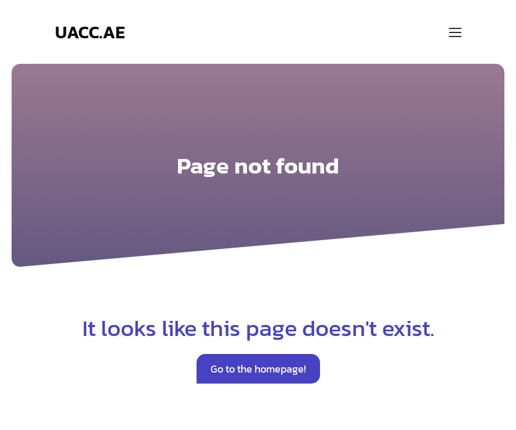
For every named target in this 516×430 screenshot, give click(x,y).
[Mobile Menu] (455, 32)
